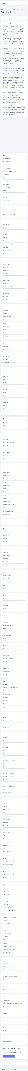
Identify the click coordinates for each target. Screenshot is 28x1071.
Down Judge (6, 326)
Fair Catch (6, 376)
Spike (4, 848)
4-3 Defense (6, 200)
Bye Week (6, 253)
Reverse (5, 766)
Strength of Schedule (8, 861)
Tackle (5, 888)
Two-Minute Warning (8, 949)
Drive (4, 332)
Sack (4, 803)
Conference (14, 41)
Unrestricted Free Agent (9, 973)
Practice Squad (7, 694)
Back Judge (6, 224)
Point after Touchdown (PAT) (10, 687)
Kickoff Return (7, 541)
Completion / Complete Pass (10, 290)
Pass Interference (8, 648)
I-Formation (6, 469)
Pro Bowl (5, 700)
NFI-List (5, 605)
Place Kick (6, 668)
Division (20, 40)
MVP (4, 588)
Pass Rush (6, 652)
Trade (4, 930)
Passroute (6, 655)
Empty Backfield (7, 349)
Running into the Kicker (9, 786)
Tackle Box (6, 891)
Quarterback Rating (8, 720)
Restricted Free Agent (9, 760)
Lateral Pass (6, 555)
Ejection (5, 346)
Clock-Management (8, 280)
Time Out (5, 920)
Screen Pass (6, 816)
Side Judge (6, 825)
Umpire (5, 963)
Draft (4, 329)
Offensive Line (7, 625)
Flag (4, 392)
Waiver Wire (6, 1000)
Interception (6, 514)
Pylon (4, 707)
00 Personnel (6, 158)
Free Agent (6, 405)
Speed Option (6, 845)
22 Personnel (6, 190)
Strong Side (6, 868)
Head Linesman (7, 452)
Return (5, 763)
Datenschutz (4, 1069)
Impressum (13, 1069)
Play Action (6, 671)
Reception (6, 740)
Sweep (5, 877)
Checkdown (6, 270)
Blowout (5, 247)
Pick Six (5, 665)
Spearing (5, 838)
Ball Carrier (6, 231)
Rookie (5, 770)
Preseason (6, 697)
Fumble (5, 408)
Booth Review (7, 250)
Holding (5, 455)
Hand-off (5, 445)
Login (23, 3)
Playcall (5, 681)
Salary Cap (6, 809)
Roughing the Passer (8, 779)
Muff (4, 585)
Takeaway (6, 894)
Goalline (5, 422)
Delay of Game (7, 316)
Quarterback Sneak (8, 724)
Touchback (6, 923)
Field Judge (6, 389)
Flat (4, 395)
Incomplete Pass (7, 501)
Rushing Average (7, 792)
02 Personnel (6, 165)
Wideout (5, 1010)
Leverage (5, 558)
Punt (4, 703)
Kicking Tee (6, 535)
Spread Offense (7, 851)
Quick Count (6, 727)
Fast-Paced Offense (8, 382)
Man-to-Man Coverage (9, 578)
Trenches (5, 936)
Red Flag (5, 747)
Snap (4, 835)
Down (4, 323)
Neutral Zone (6, 598)
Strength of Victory (8, 864)
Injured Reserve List (8, 504)
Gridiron (5, 425)
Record (5, 744)
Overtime (5, 638)
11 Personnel (6, 174)
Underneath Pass (7, 966)
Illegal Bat (6, 472)
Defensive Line (7, 313)
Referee (5, 753)
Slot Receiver (6, 832)
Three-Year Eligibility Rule (10, 910)
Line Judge (6, 561)
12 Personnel (6, 177)
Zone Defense (7, 1041)
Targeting (5, 897)
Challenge (6, 267)
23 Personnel (6, 194)
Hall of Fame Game (8, 442)
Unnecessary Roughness (9, 969)
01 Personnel (6, 161)
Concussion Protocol (8, 293)
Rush (4, 789)
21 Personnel (6, 187)
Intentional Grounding (8, 511)
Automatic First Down (9, 214)
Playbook (5, 678)
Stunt (4, 871)
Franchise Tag (7, 402)
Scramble (5, 812)
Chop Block (6, 273)
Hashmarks (6, 449)
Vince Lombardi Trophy (9, 989)
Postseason (6, 690)
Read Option (6, 737)
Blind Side (5, 237)
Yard (4, 1030)
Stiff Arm (5, 858)
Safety (5, 806)
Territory (5, 904)
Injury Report (6, 508)
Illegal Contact (7, 475)
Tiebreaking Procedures (9, 917)
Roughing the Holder (8, 773)
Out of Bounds (7, 635)
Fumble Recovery (7, 412)
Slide (4, 829)
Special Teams (7, 842)
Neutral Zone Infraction (9, 602)
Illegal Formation (7, 478)
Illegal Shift (6, 488)
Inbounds (5, 498)
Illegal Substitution (8, 491)
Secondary (6, 819)
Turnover (5, 943)
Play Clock (6, 674)
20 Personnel (6, 184)
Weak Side (6, 1006)
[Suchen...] (14, 17)
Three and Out (7, 907)
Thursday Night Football (9, 914)
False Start (6, 379)
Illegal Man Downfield (9, 482)
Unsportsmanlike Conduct (10, 976)
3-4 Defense (6, 197)
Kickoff (5, 538)
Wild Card (5, 1013)
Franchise (5, 399)
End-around (6, 356)
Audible (5, 211)
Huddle (5, 458)
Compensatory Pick (8, 286)
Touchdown (6, 927)
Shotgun (5, 822)
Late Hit (5, 552)
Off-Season (6, 619)
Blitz (4, 240)
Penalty (5, 661)
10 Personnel (6, 168)
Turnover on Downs (8, 946)
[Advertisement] (14, 134)
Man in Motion (7, 575)
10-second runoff (7, 171)
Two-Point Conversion (9, 952)
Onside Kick (6, 632)
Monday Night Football (9, 582)
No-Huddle (6, 608)
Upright (5, 979)
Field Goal (6, 386)
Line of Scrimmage (8, 565)
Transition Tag (7, 933)
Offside (5, 628)
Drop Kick (5, 336)
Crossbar (5, 299)
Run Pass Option (7, 783)
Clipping (5, 277)
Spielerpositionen (9, 1056)
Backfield (5, 227)
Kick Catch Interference (9, 532)
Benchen (5, 234)
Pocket (5, 684)
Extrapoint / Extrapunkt (9, 362)
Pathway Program (8, 658)
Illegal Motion (7, 485)
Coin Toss (5, 283)
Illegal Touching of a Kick (9, 495)
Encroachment (7, 353)
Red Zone (5, 750)
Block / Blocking (7, 244)
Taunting (5, 901)
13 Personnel (6, 181)
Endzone (5, 359)
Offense (5, 622)
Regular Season (7, 757)
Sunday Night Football (9, 874)
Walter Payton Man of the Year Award (13, 1003)
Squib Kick (6, 855)
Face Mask (6, 373)
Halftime (5, 439)
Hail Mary (5, 436)
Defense (5, 310)
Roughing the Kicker (8, 776)
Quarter (5, 717)
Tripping (5, 939)
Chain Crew (6, 264)
